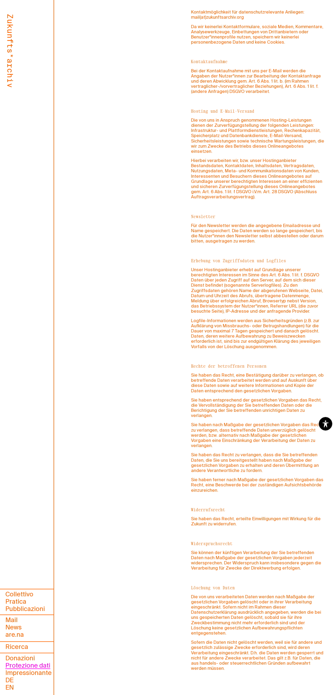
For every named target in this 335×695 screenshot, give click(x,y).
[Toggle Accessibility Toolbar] (325, 423)
